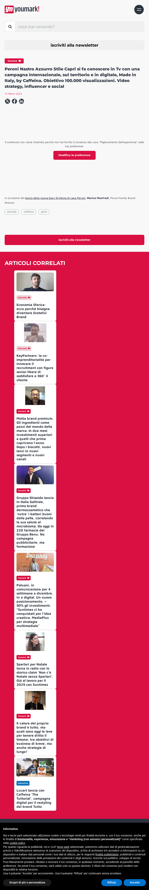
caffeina (29, 211)
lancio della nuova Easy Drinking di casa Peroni (55, 198)
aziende (12, 211)
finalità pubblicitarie (106, 854)
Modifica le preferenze (74, 155)
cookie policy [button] (17, 843)
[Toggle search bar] (10, 26)
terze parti (63, 846)
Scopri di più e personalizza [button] (27, 882)
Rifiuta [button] (111, 882)
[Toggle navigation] (139, 9)
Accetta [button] (135, 882)
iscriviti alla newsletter (74, 45)
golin (44, 211)
